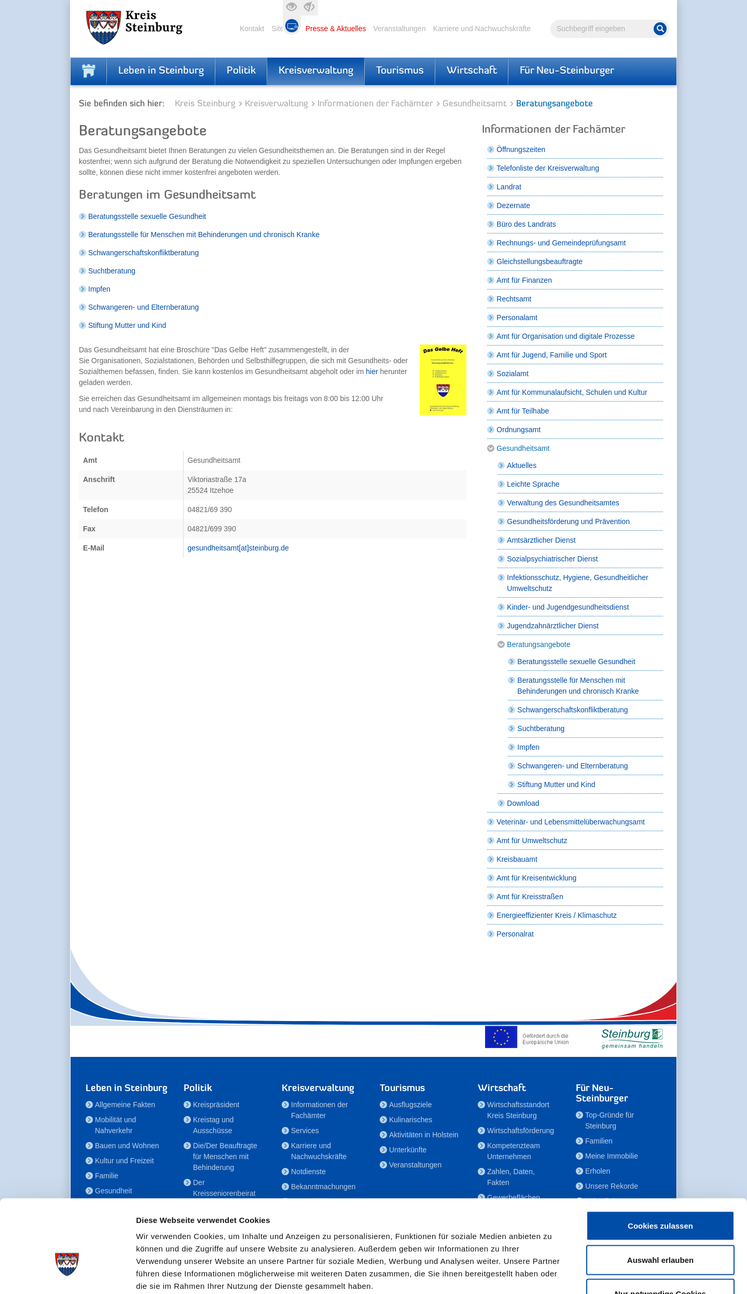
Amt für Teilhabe (522, 411)
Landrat (508, 187)
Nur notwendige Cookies (660, 1225)
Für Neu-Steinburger (567, 71)
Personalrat (515, 934)
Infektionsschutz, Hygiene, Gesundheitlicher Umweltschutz (577, 583)
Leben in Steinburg (161, 71)
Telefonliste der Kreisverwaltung (547, 168)
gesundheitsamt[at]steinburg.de (238, 548)
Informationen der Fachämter (375, 104)
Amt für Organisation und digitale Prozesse (565, 336)
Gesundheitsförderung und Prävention (568, 521)
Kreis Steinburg (205, 104)
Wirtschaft (472, 71)
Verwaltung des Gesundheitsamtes (563, 503)
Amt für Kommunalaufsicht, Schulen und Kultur (571, 392)
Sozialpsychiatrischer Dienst (552, 559)
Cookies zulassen (660, 1157)
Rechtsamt (513, 299)
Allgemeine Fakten (125, 1104)
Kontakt (252, 28)
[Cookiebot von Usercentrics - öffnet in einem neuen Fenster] (67, 1274)
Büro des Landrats (526, 224)
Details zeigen (551, 1273)
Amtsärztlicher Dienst (541, 540)
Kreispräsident (216, 1104)
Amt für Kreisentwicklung (536, 878)
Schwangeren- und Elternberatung (143, 307)
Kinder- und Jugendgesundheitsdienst (568, 607)
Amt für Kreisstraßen (529, 896)
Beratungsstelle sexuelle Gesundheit (147, 216)
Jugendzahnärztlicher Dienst (553, 626)
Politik (241, 71)
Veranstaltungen (399, 28)
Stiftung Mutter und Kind (127, 325)
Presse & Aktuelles (336, 28)
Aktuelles (521, 465)
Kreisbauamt (516, 859)
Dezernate (513, 205)
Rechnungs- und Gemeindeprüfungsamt (561, 243)
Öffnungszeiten (520, 149)
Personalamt (516, 317)
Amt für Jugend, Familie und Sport (551, 355)
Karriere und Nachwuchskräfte (482, 28)
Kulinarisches (410, 1120)
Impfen (99, 289)
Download (523, 803)
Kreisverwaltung (316, 71)
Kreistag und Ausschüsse (213, 1125)
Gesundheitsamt (474, 104)
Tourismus (400, 71)
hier (373, 371)
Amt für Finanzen (524, 280)
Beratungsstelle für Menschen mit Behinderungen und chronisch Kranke (204, 234)
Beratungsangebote (538, 644)
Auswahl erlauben (660, 1192)
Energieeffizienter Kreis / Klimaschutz (556, 915)
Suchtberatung (111, 271)
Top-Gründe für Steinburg (609, 1120)
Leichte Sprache (533, 484)
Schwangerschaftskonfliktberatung (143, 253)
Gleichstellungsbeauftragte (539, 261)
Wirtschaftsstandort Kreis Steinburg (518, 1110)
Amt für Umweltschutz (531, 840)
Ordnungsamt (518, 429)
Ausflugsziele (410, 1104)
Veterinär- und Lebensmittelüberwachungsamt (570, 822)
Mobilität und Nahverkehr (115, 1125)
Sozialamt (512, 373)
